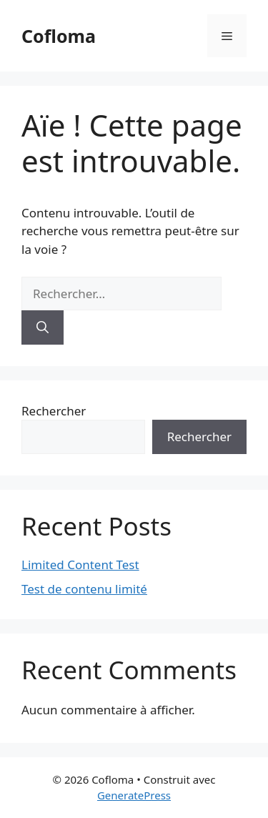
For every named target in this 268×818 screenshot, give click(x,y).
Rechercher (53, 411)
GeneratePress (134, 795)
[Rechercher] (42, 327)
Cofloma (58, 36)
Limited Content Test (80, 564)
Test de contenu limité (84, 589)
